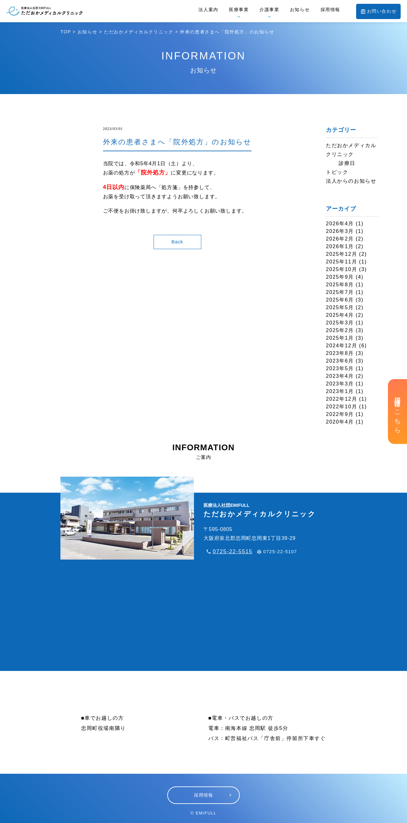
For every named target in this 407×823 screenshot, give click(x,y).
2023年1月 (340, 391)
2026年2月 (340, 238)
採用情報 (330, 9)
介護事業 (269, 9)
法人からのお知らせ (351, 181)
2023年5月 (340, 368)
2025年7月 (340, 292)
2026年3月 (340, 231)
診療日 (347, 163)
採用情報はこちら (397, 411)
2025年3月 (340, 322)
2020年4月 (340, 422)
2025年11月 (341, 261)
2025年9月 (340, 277)
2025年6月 (340, 300)
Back (177, 241)
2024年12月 (341, 345)
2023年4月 (340, 376)
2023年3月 (340, 383)
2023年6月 (340, 361)
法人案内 (208, 9)
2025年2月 (340, 330)
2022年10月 (341, 406)
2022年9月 (340, 414)
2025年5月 (340, 307)
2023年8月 (340, 353)
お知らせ (300, 9)
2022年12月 (341, 399)
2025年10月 (341, 269)
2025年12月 (341, 254)
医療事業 (239, 9)
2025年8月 (340, 284)
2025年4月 (340, 315)
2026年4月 (340, 223)
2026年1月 (340, 246)
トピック (337, 172)
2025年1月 (340, 338)
